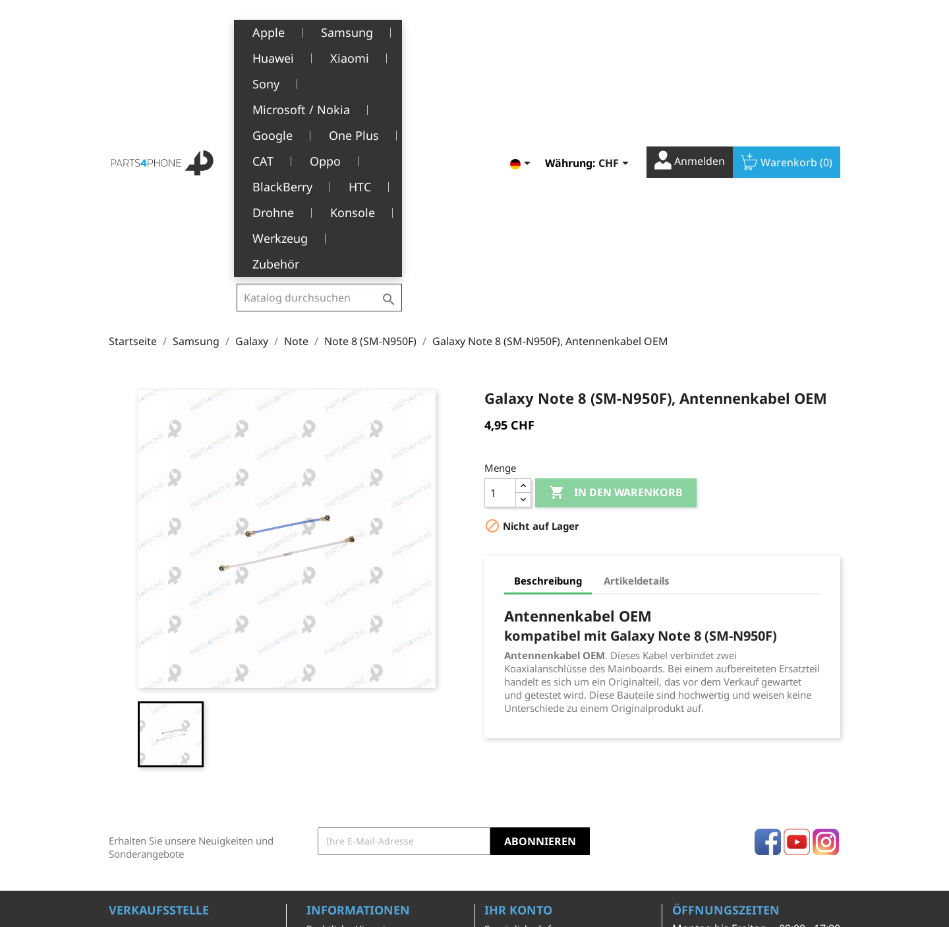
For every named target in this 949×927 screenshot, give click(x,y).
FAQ (315, 816)
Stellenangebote (342, 835)
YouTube (797, 633)
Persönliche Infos (522, 720)
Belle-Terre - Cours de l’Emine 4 (179, 741)
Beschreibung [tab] (548, 372)
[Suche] (319, 29)
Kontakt (323, 856)
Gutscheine (509, 802)
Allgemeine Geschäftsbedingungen (358, 747)
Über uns (326, 775)
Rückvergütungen (523, 761)
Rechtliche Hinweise (350, 720)
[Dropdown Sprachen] (522, 31)
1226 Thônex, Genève (158, 760)
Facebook (768, 633)
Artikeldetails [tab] (637, 372)
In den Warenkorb (616, 284)
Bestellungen (513, 740)
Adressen (505, 781)
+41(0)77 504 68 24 (154, 779)
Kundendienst (337, 795)
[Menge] (500, 284)
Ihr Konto (518, 701)
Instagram (826, 633)
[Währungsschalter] (615, 31)
